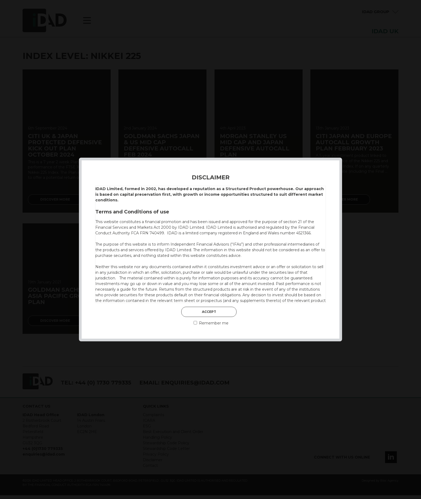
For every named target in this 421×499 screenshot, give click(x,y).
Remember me (211, 323)
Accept (209, 312)
